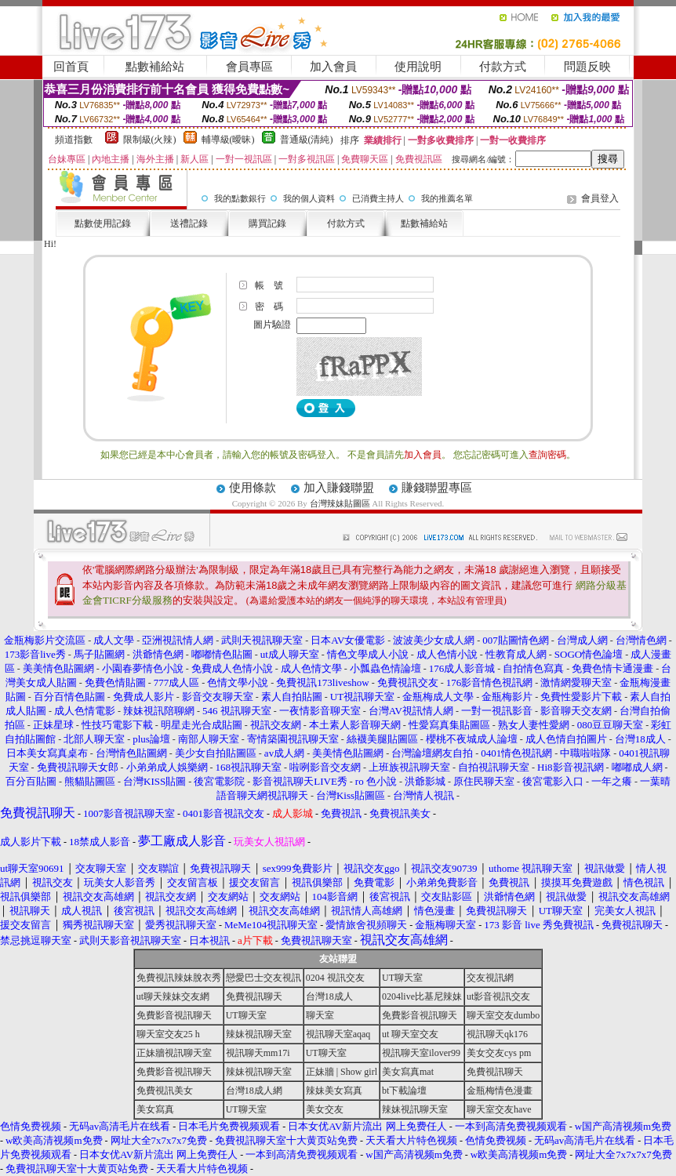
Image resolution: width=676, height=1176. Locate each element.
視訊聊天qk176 (497, 1034)
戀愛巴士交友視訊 (263, 977)
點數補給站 (154, 66)
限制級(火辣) (149, 139)
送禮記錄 (189, 223)
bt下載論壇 (404, 1090)
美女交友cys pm (499, 1052)
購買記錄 (267, 223)
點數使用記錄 (103, 223)
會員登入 (600, 198)
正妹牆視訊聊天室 (174, 1052)
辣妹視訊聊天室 (259, 1034)
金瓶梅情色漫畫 (499, 1090)
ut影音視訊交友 (498, 996)
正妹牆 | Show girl (341, 1071)
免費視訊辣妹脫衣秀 (178, 977)
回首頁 (71, 66)
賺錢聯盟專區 (437, 487)
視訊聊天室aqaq (338, 1034)
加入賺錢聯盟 (338, 487)
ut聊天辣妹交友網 (172, 996)
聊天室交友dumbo (503, 1015)
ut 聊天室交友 (410, 1034)
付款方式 (502, 66)
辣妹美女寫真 (334, 1090)
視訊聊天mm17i (258, 1052)
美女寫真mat (408, 1071)
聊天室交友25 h (168, 1034)
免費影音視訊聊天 (174, 1015)
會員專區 (249, 66)
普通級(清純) (306, 139)
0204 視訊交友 (335, 977)
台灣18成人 (329, 996)
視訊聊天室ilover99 (421, 1052)
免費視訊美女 (164, 1090)
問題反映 (587, 66)
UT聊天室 (402, 977)
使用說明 (418, 66)
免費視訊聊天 (254, 996)
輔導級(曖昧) (228, 139)
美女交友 (324, 1109)
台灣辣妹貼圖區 (340, 503)
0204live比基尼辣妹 (422, 996)
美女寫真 (155, 1109)
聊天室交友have (499, 1109)
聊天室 (320, 1015)
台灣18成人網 (254, 1090)
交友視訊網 (490, 977)
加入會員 (333, 66)
